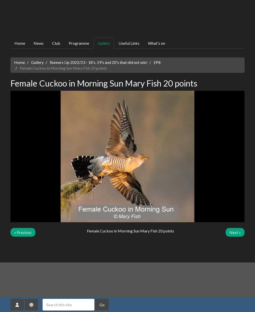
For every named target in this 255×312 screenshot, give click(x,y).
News (39, 43)
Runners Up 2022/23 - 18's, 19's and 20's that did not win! (98, 62)
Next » (235, 232)
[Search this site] (68, 305)
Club (56, 43)
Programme (79, 43)
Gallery (104, 43)
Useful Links (129, 43)
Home (19, 43)
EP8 (157, 62)
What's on (156, 43)
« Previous (23, 232)
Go (102, 304)
